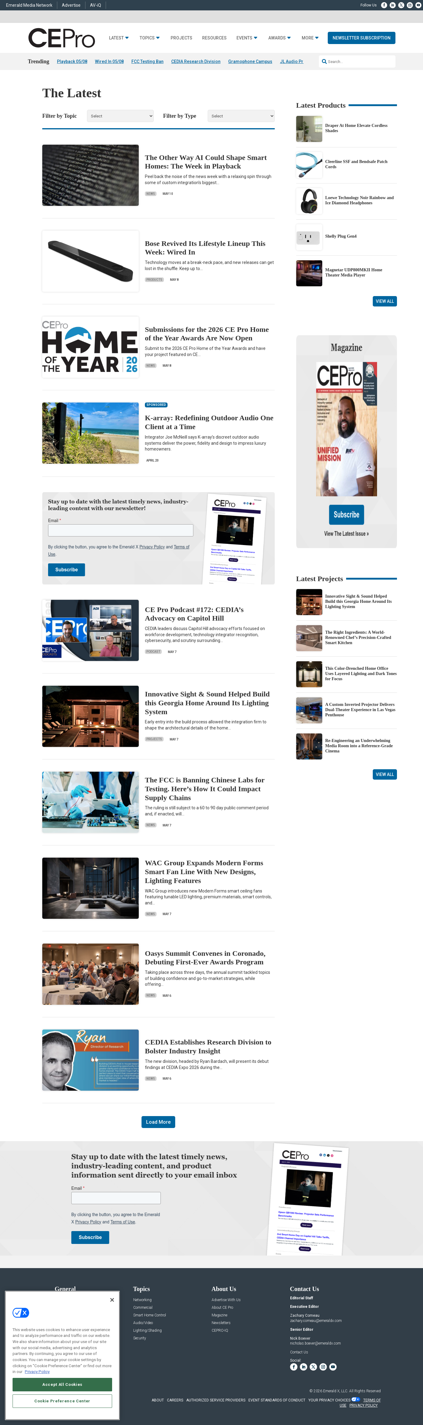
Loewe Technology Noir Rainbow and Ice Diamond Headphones (359, 200)
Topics (147, 38)
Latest (116, 38)
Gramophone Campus (250, 61)
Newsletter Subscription (362, 37)
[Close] (112, 1300)
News (150, 193)
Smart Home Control (149, 1315)
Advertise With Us (226, 1300)
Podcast (153, 652)
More (308, 38)
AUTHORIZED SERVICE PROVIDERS (215, 1400)
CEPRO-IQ (220, 1331)
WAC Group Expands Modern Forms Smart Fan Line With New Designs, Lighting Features (204, 872)
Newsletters (221, 1323)
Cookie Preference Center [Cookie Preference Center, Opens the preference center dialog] (62, 1401)
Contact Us (299, 1352)
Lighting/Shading (147, 1331)
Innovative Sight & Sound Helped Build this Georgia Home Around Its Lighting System (207, 703)
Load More (158, 1122)
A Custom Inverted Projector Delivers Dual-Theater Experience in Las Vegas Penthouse (360, 651)
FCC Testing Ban (147, 61)
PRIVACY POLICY (363, 1405)
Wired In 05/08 (109, 61)
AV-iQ (95, 5)
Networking (142, 1300)
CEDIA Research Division (196, 61)
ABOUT (158, 1400)
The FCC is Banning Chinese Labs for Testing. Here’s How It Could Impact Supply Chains (204, 789)
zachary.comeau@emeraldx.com (316, 1321)
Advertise (71, 5)
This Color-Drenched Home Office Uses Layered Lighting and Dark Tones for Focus (361, 614)
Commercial (143, 1308)
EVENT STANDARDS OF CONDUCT (276, 1400)
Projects (181, 38)
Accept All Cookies (62, 1384)
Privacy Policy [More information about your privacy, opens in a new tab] (37, 1371)
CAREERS (175, 1400)
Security (139, 1338)
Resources (214, 38)
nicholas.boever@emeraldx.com (315, 1344)
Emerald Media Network (29, 5)
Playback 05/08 (72, 61)
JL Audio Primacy (297, 61)
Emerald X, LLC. (335, 1391)
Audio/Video (143, 1323)
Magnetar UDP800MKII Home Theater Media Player (353, 272)
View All (385, 301)
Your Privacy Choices (329, 1400)
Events (244, 38)
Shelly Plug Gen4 (341, 236)
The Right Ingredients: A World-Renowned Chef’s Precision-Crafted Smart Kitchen (358, 578)
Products (154, 279)
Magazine (219, 1315)
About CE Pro (222, 1308)
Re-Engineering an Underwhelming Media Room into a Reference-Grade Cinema (359, 687)
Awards (277, 38)
